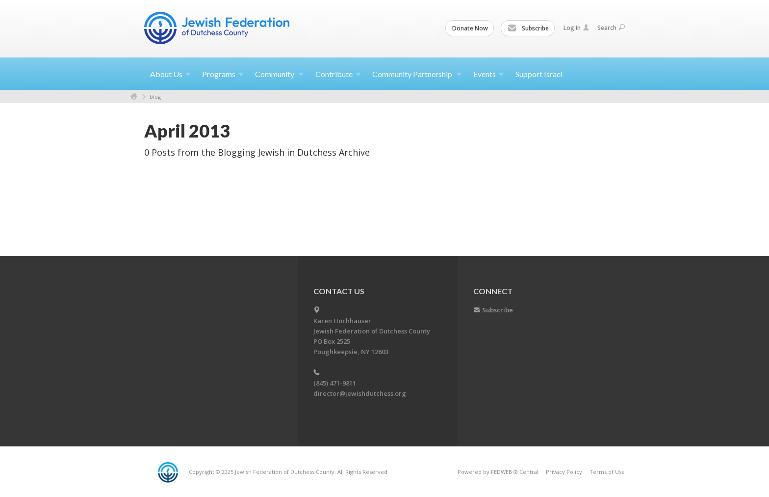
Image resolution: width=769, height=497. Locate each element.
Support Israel (539, 74)
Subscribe (528, 28)
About (170, 74)
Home (133, 96)
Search (611, 28)
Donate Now (470, 28)
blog (155, 96)
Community (279, 74)
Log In (576, 28)
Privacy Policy (564, 471)
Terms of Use (607, 471)
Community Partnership (416, 74)
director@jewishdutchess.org (359, 393)
